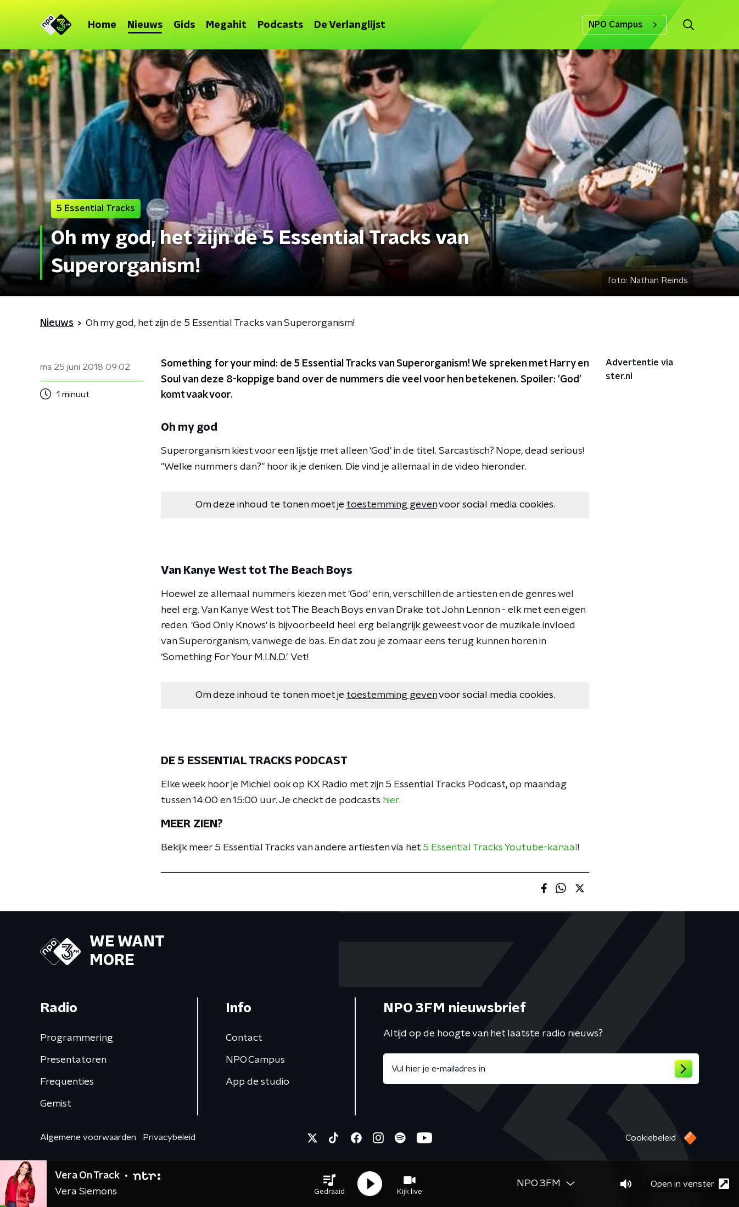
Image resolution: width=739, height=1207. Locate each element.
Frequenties (67, 1082)
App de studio (257, 1082)
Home (102, 25)
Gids (184, 25)
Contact (244, 1038)
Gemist (55, 1104)
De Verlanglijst (349, 25)
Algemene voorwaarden (88, 1137)
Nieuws (145, 25)
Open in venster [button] (690, 1183)
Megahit (226, 25)
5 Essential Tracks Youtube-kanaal (500, 848)
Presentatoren (73, 1060)
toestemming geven (391, 505)
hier (391, 800)
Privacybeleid (169, 1137)
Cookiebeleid (650, 1137)
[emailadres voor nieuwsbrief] (541, 1068)
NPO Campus (624, 24)
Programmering (76, 1038)
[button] (329, 1184)
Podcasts (280, 25)
